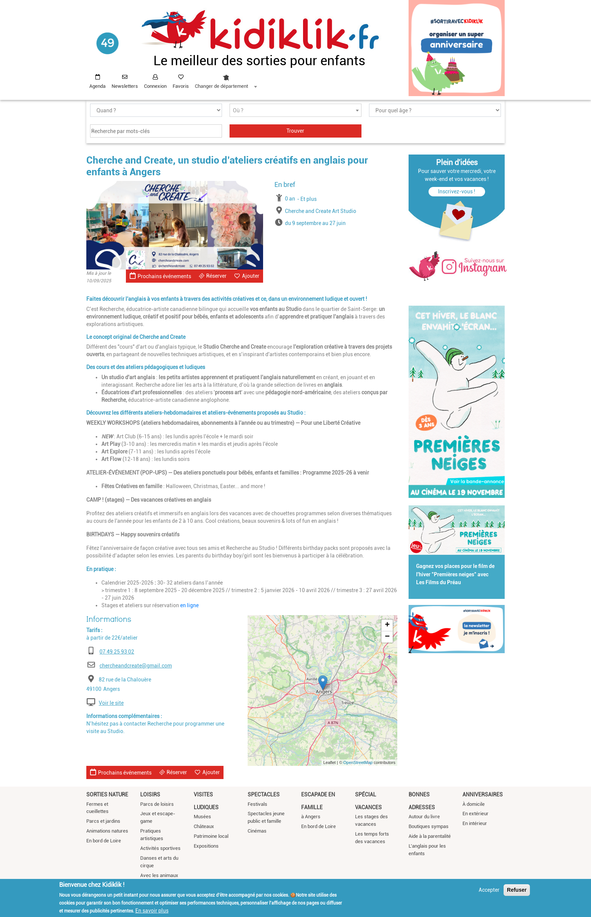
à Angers (310, 816)
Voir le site (111, 703)
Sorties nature (107, 794)
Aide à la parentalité (430, 836)
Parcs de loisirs (157, 804)
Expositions (206, 846)
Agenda (97, 86)
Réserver (216, 276)
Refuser (517, 890)
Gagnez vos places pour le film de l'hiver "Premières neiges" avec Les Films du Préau (455, 574)
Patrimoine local (211, 836)
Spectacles (264, 794)
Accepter (489, 890)
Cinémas (257, 831)
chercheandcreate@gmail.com (136, 666)
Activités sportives (160, 848)
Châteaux (204, 826)
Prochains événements (160, 275)
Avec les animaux (159, 875)
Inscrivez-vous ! (456, 191)
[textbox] (295, 110)
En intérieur (474, 823)
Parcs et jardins (103, 821)
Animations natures (107, 831)
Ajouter (250, 276)
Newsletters (125, 86)
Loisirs (150, 794)
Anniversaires (482, 794)
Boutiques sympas (429, 826)
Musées (202, 816)
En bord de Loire (103, 841)
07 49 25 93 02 (117, 652)
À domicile (473, 804)
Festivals (257, 804)
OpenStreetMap (358, 762)
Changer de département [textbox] (221, 86)
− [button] (387, 637)
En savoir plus (151, 911)
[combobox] (226, 79)
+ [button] (387, 625)
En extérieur (475, 813)
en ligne (189, 605)
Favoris (181, 86)
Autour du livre (424, 816)
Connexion (155, 86)
